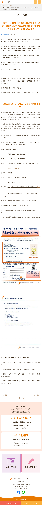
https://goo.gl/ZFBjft (14, 168)
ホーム (2, 5)
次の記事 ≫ (37, 395)
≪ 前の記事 (4, 395)
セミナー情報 (9, 5)
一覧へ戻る (21, 398)
